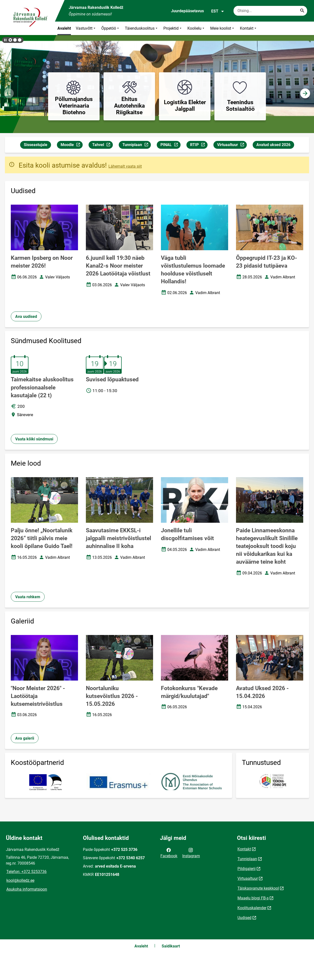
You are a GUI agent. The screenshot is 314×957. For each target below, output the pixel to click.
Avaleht (64, 28)
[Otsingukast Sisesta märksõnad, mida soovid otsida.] (270, 11)
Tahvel (102, 145)
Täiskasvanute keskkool (258, 888)
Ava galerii (24, 738)
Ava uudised (26, 316)
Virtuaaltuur (232, 145)
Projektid (173, 28)
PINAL (170, 145)
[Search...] (302, 11)
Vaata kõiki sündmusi (34, 439)
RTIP (199, 145)
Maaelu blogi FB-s (253, 898)
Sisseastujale (35, 144)
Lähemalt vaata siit (125, 166)
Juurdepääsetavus (187, 11)
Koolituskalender (251, 908)
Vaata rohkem (27, 597)
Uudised (244, 917)
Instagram (191, 852)
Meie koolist (222, 28)
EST (217, 11)
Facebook (168, 852)
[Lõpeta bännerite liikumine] (5, 40)
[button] (10, 40)
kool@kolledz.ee (20, 880)
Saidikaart (171, 946)
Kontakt (248, 28)
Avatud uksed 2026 (273, 144)
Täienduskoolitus (141, 28)
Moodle (71, 145)
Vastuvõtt (86, 28)
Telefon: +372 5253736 (26, 871)
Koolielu (196, 28)
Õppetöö (110, 28)
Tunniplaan (136, 145)
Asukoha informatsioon (26, 889)
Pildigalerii (246, 868)
